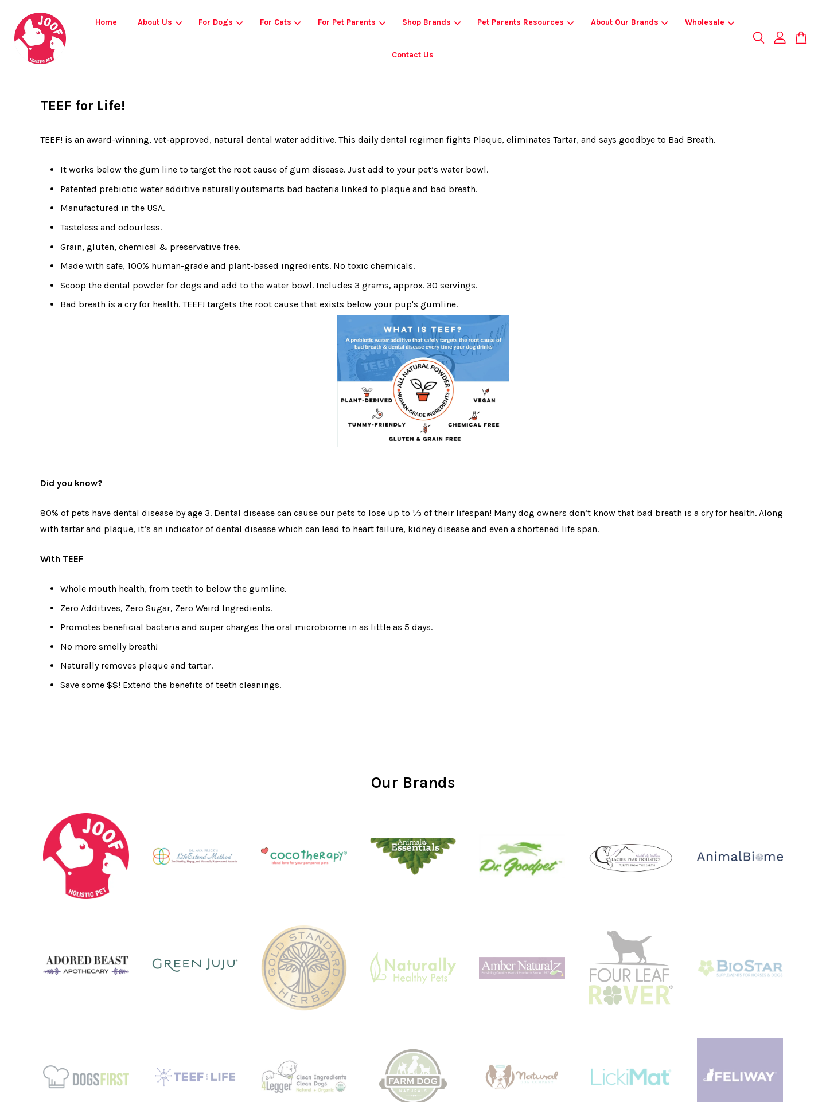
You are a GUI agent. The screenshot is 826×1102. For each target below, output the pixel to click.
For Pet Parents (351, 22)
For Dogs (220, 22)
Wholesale (709, 22)
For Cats (280, 22)
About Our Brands (629, 22)
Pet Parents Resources (525, 22)
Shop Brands (431, 22)
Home (106, 22)
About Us (160, 22)
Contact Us (413, 55)
